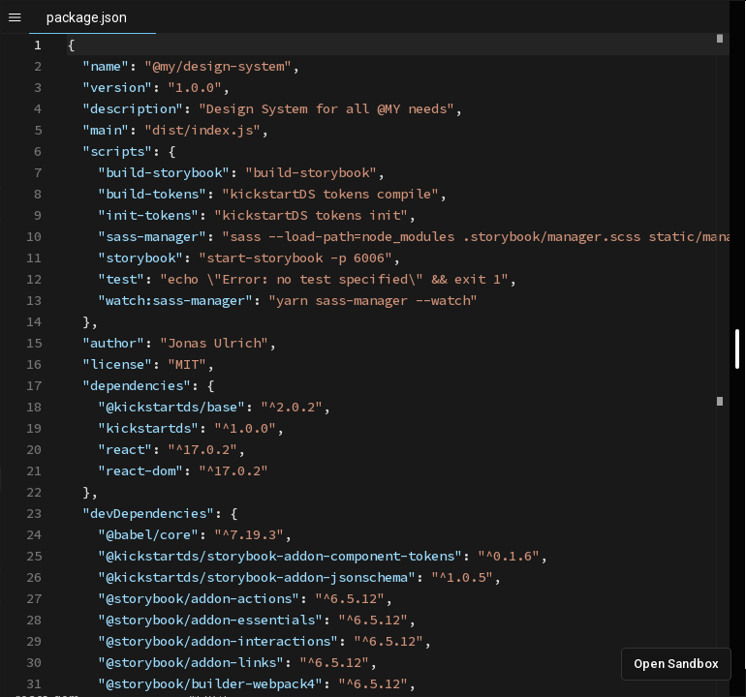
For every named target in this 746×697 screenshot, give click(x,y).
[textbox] (67, 34)
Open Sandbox (676, 663)
